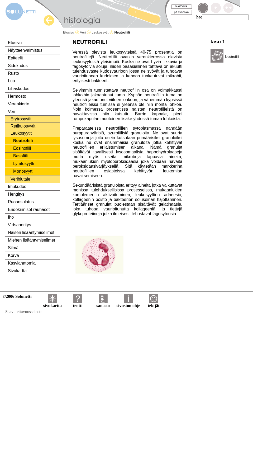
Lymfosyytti (23, 163)
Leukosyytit (102, 32)
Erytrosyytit (21, 119)
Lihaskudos (18, 88)
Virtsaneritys (19, 225)
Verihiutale (20, 179)
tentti (78, 304)
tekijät (153, 304)
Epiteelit (15, 58)
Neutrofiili (23, 140)
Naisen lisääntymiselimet (31, 232)
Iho (11, 217)
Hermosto (17, 96)
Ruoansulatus (21, 202)
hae (199, 17)
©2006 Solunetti (17, 296)
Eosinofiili (22, 148)
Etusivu (71, 32)
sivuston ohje (128, 304)
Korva (13, 255)
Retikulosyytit (23, 126)
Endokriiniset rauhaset (29, 209)
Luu (11, 81)
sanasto (103, 304)
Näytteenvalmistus (25, 50)
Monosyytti (23, 171)
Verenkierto (18, 104)
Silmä (13, 248)
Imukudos (17, 186)
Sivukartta (17, 271)
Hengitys (16, 194)
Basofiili (20, 156)
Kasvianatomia (22, 263)
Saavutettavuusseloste (23, 311)
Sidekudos (18, 65)
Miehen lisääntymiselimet (31, 240)
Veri (85, 32)
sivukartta (52, 304)
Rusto (13, 73)
